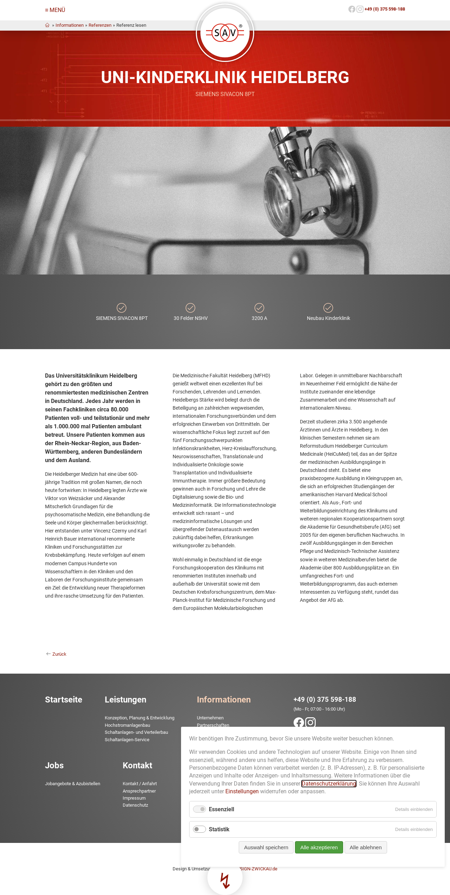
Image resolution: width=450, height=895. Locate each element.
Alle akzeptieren (319, 690)
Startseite (63, 700)
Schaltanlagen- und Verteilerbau (136, 732)
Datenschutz (135, 805)
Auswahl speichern (266, 690)
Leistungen (125, 700)
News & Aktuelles (214, 739)
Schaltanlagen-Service (127, 739)
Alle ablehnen (366, 690)
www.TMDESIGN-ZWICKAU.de (246, 868)
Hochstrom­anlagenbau (127, 725)
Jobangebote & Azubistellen (72, 783)
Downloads (208, 746)
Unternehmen (210, 717)
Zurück (59, 654)
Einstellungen (242, 634)
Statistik (219, 672)
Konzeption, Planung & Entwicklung (139, 717)
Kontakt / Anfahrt (140, 783)
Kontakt (137, 765)
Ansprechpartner (139, 791)
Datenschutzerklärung (329, 626)
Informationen (70, 25)
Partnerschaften (213, 725)
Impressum (134, 798)
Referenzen (100, 25)
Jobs (54, 765)
